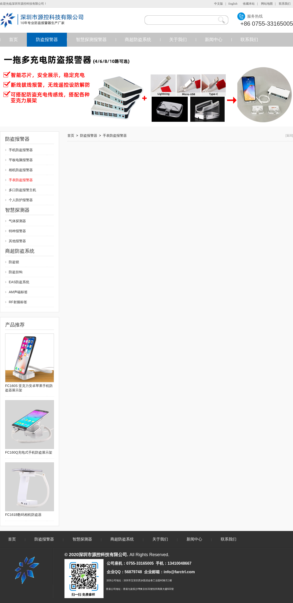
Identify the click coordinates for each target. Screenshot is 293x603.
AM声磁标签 (18, 292)
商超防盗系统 (138, 39)
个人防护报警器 (21, 200)
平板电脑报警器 (21, 160)
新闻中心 (213, 39)
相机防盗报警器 (21, 170)
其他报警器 (17, 241)
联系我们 (285, 3)
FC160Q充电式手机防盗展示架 (28, 452)
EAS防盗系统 (19, 282)
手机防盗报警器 (21, 150)
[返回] (289, 135)
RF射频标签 (18, 302)
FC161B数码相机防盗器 (23, 515)
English (233, 3)
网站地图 (267, 3)
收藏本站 (249, 3)
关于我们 (178, 39)
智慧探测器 (82, 539)
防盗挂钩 (15, 272)
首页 (13, 39)
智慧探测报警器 (91, 39)
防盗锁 (14, 262)
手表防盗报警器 (21, 180)
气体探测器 (17, 221)
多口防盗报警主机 (22, 190)
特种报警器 (17, 231)
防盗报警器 (47, 39)
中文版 (218, 3)
